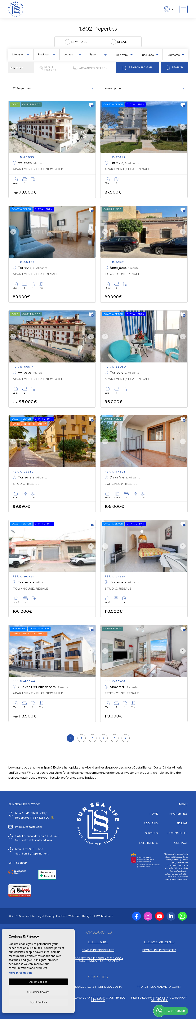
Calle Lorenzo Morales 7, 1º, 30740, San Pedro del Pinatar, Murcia (37, 839)
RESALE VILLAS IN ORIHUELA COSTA (98, 987)
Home (154, 814)
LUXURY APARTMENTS (159, 943)
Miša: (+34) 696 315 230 (30, 814)
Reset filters (47, 68)
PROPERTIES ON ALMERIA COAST (159, 987)
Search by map (137, 68)
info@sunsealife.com (28, 828)
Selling (182, 824)
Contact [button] (181, 844)
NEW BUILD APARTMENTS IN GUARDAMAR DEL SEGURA (159, 999)
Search (174, 68)
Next (92, 127)
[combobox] (20, 54)
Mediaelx (107, 917)
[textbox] (21, 54)
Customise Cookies (38, 991)
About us (151, 824)
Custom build (177, 834)
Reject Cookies (38, 1002)
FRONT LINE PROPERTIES (159, 951)
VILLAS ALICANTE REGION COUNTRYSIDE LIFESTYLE (98, 999)
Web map (74, 917)
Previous (12, 127)
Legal (40, 917)
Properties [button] (178, 814)
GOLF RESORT (98, 943)
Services (151, 834)
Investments (148, 844)
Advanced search (90, 68)
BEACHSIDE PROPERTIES (98, 951)
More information (20, 972)
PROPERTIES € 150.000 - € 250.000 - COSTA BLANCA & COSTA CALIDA (98, 960)
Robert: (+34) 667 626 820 (34, 818)
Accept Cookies (38, 981)
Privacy (49, 917)
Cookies (61, 917)
